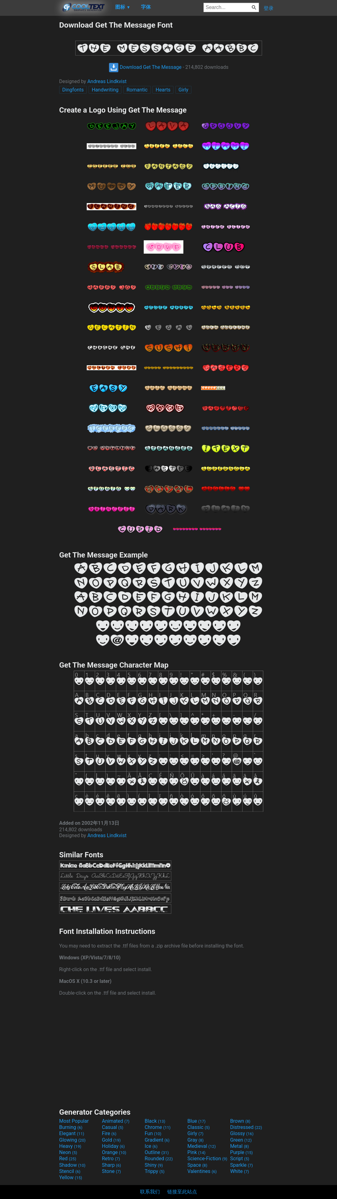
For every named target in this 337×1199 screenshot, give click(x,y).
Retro (111, 1158)
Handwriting (105, 90)
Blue (196, 1121)
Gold (111, 1140)
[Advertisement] (29, 113)
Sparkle (241, 1165)
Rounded (159, 1158)
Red (67, 1158)
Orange (114, 1152)
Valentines (202, 1171)
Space (197, 1165)
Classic (198, 1127)
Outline (157, 1152)
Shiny (154, 1165)
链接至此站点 (182, 1192)
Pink (196, 1152)
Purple (241, 1152)
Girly (183, 90)
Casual (112, 1127)
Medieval (201, 1146)
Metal (239, 1146)
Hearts (162, 90)
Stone (111, 1171)
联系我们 (150, 1192)
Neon (68, 1152)
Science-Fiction (207, 1158)
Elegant (71, 1133)
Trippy (154, 1171)
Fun (153, 1133)
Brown (240, 1121)
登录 (269, 8)
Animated (115, 1121)
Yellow (70, 1177)
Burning (70, 1127)
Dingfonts (73, 90)
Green (241, 1140)
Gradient (157, 1140)
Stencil (69, 1171)
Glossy (242, 1133)
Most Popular (74, 1121)
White (239, 1171)
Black (155, 1121)
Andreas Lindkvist (107, 81)
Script (239, 1158)
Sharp (111, 1165)
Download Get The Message (145, 67)
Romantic (136, 90)
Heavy (70, 1146)
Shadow (72, 1165)
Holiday (113, 1146)
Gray (195, 1140)
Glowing (72, 1140)
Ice (151, 1146)
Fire (109, 1133)
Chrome (158, 1127)
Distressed (246, 1127)
